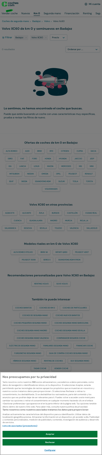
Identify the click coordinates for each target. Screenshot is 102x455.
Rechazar (50, 449)
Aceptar (50, 441)
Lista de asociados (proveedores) (20, 433)
